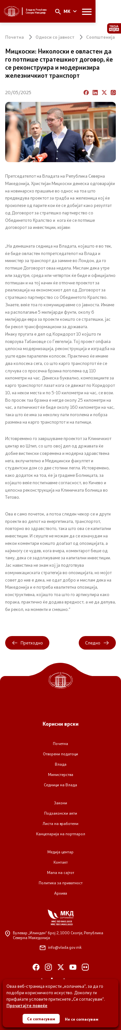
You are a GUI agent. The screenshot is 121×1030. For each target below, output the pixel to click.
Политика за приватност (61, 882)
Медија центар (60, 851)
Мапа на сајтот (60, 872)
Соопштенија (100, 37)
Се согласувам (41, 1018)
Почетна (14, 37)
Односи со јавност (55, 37)
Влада (60, 764)
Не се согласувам (81, 1019)
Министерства (60, 774)
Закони (60, 802)
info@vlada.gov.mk (61, 947)
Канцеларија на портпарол (60, 833)
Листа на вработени (60, 823)
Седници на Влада (60, 784)
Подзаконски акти (60, 813)
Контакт (61, 862)
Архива (60, 893)
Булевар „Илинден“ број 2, (54, 935)
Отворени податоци (60, 753)
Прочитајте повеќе (26, 1005)
